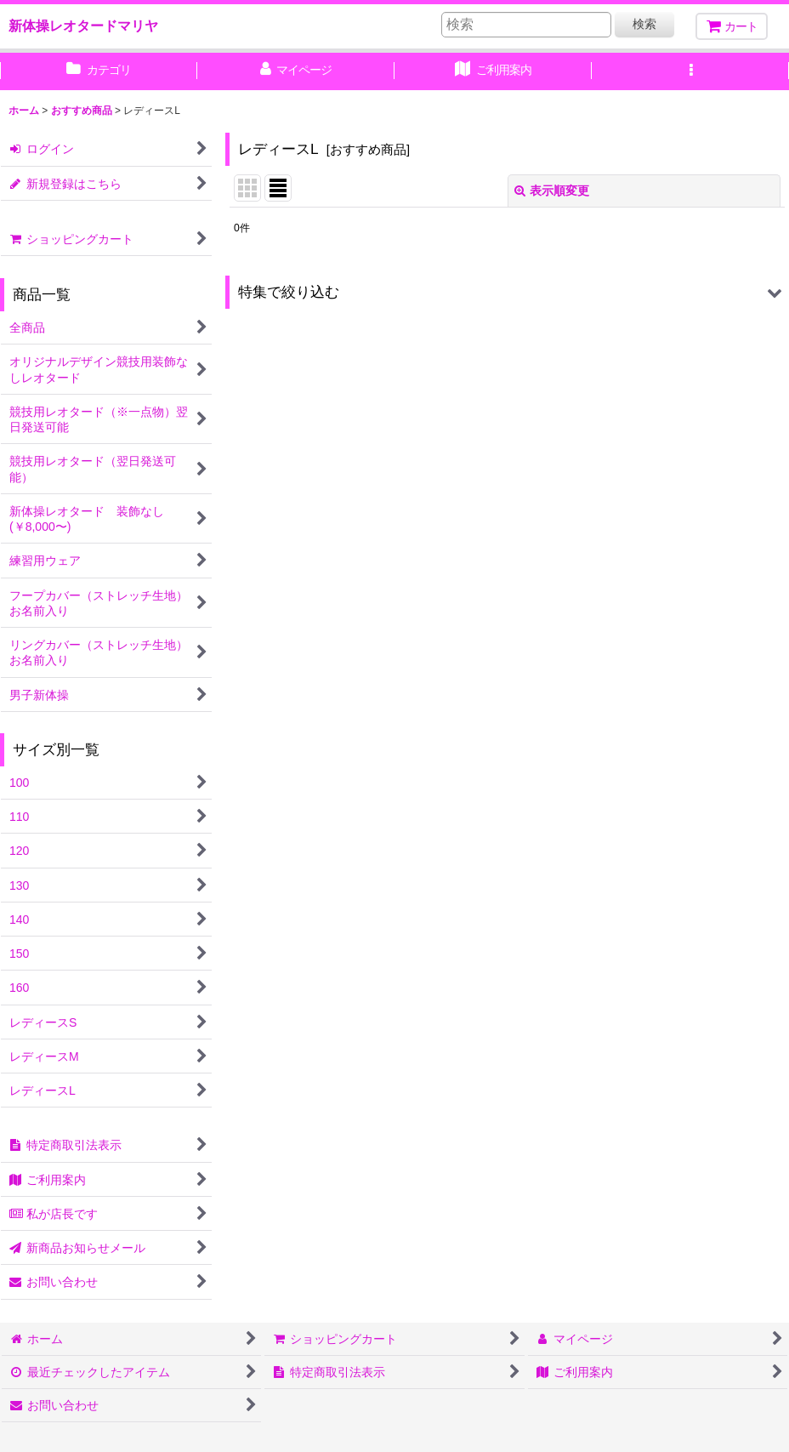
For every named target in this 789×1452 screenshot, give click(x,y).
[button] (690, 71)
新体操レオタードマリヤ (83, 25)
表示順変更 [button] (551, 190)
